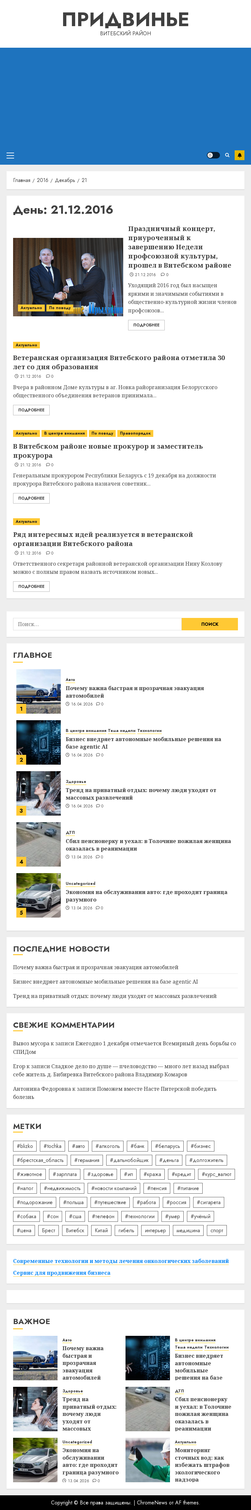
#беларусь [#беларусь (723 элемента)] (167, 1146)
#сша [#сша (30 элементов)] (75, 1216)
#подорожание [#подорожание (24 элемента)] (35, 1202)
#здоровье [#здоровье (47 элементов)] (100, 1174)
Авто (70, 680)
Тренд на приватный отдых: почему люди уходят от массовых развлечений (141, 794)
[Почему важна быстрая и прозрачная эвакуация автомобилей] (38, 691)
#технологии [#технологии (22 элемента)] (140, 1216)
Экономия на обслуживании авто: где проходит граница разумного (146, 895)
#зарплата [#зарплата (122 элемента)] (65, 1174)
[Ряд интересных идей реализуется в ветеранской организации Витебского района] (125, 522)
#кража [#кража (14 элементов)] (152, 1174)
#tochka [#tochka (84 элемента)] (52, 1146)
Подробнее (146, 325)
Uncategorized (80, 884)
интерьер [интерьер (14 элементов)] (155, 1230)
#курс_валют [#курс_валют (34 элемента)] (216, 1174)
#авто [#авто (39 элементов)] (78, 1146)
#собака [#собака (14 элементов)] (26, 1216)
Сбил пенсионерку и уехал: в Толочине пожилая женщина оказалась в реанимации (148, 845)
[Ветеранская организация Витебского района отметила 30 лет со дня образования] (125, 345)
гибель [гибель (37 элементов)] (126, 1230)
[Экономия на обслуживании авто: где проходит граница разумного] (38, 895)
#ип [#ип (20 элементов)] (128, 1174)
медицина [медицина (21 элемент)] (188, 1230)
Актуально (31, 308)
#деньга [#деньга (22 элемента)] (169, 1160)
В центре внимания (64, 433)
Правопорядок (135, 433)
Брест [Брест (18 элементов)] (48, 1230)
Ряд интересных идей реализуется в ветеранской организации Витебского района (103, 539)
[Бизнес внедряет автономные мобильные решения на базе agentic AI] (38, 742)
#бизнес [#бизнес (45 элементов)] (201, 1146)
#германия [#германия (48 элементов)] (86, 1160)
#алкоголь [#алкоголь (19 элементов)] (107, 1146)
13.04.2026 (82, 857)
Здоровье (76, 782)
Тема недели (122, 731)
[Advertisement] (125, 96)
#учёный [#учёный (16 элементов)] (200, 1216)
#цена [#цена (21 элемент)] (24, 1230)
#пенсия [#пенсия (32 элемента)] (157, 1188)
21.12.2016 (145, 275)
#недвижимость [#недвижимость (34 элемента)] (62, 1188)
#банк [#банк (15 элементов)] (137, 1146)
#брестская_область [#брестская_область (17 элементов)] (40, 1160)
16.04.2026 (82, 704)
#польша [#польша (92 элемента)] (73, 1202)
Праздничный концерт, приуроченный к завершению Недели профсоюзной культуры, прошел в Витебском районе (179, 247)
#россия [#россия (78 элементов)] (176, 1202)
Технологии (149, 731)
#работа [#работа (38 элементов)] (146, 1202)
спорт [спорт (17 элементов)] (216, 1230)
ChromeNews (152, 1502)
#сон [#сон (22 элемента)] (53, 1216)
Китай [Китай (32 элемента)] (101, 1230)
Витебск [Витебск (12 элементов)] (75, 1230)
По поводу (60, 308)
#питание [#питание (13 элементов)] (188, 1188)
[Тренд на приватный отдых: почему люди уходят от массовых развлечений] (38, 793)
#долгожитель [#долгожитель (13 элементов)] (206, 1160)
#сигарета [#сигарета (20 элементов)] (209, 1202)
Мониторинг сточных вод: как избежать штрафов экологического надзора (202, 1465)
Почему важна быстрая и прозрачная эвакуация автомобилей (135, 692)
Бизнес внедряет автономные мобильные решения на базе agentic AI (143, 743)
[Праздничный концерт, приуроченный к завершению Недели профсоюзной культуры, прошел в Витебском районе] (68, 277)
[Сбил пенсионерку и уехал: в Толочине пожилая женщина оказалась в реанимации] (38, 844)
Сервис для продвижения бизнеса (61, 1272)
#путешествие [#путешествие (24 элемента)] (110, 1202)
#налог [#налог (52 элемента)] (25, 1188)
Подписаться (239, 155)
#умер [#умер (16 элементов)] (172, 1216)
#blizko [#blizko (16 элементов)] (25, 1146)
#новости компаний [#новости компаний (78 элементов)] (114, 1188)
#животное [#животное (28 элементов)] (29, 1174)
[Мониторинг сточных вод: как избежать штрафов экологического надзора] (148, 1460)
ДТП (70, 833)
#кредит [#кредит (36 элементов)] (181, 1174)
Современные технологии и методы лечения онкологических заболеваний (121, 1261)
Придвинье (125, 19)
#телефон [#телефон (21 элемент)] (103, 1216)
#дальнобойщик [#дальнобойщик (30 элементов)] (129, 1160)
